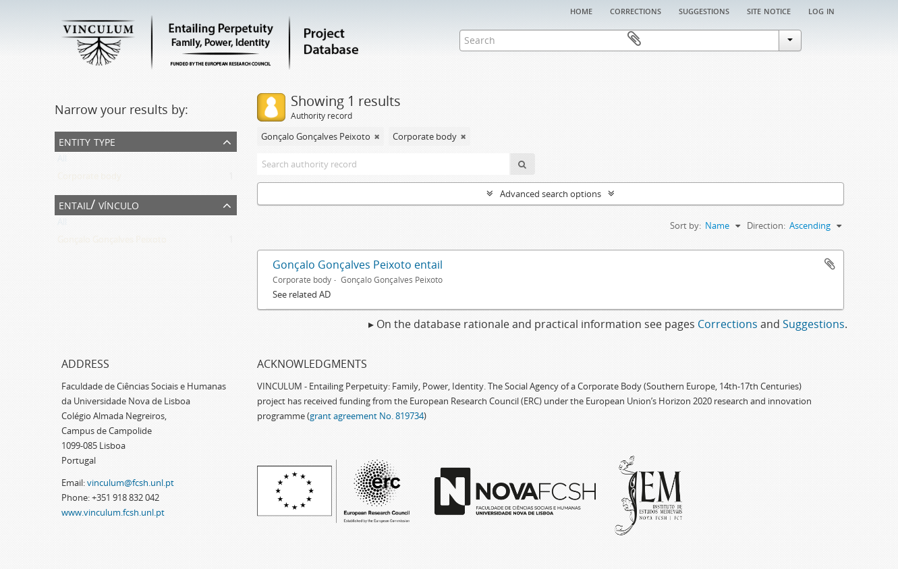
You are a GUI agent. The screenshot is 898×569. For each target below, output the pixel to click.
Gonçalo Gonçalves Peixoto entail (358, 264)
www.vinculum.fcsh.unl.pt (113, 512)
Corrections (635, 10)
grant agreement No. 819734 (367, 416)
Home (581, 10)
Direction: (766, 225)
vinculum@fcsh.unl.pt (130, 483)
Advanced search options (550, 194)
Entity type (87, 141)
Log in (821, 10)
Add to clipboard (830, 264)
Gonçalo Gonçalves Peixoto (112, 242)
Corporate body (89, 179)
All (62, 161)
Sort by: (685, 225)
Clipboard (824, 39)
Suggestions (704, 10)
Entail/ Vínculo (99, 204)
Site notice (769, 10)
